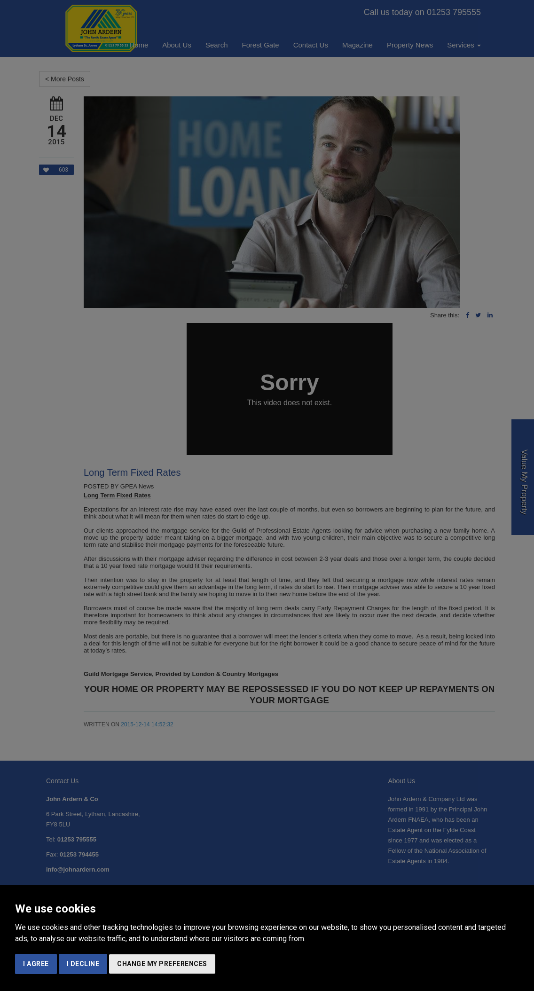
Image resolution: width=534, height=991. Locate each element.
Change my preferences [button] (162, 963)
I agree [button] (36, 963)
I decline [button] (83, 963)
